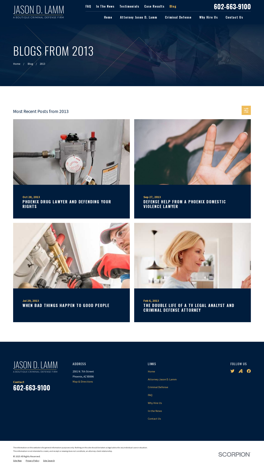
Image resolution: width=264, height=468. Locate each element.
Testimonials (129, 6)
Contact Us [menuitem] (234, 17)
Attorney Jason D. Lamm (162, 379)
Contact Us (154, 418)
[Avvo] (240, 371)
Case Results (154, 6)
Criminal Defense (158, 387)
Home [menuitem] (108, 17)
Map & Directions (83, 381)
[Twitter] (232, 371)
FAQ (88, 6)
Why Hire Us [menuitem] (208, 17)
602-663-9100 (232, 6)
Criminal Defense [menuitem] (178, 17)
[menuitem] (17, 461)
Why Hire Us (155, 403)
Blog (173, 6)
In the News (105, 6)
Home (151, 371)
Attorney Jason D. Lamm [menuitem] (138, 17)
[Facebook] (249, 371)
